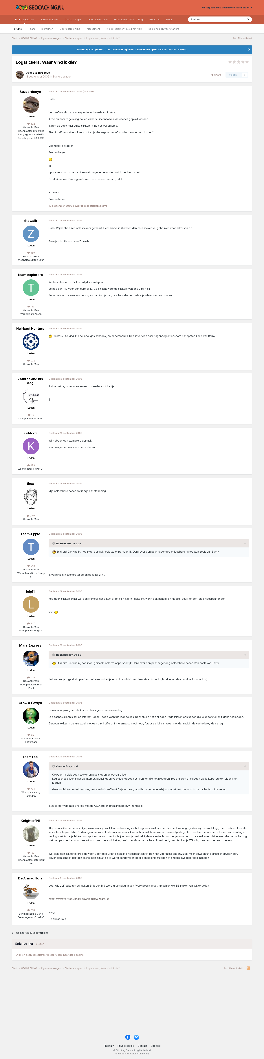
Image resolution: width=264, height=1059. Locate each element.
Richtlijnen (47, 28)
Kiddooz (30, 433)
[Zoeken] (204, 19)
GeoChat (154, 19)
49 (31, 414)
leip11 (30, 591)
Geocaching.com (98, 19)
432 (31, 123)
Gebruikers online (70, 28)
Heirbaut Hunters (30, 329)
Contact (142, 1045)
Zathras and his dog (30, 381)
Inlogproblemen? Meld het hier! (124, 28)
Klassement (93, 28)
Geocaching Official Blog (128, 19)
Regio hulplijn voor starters (163, 28)
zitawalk (30, 221)
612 (30, 734)
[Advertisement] (122, 1004)
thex (30, 484)
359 (31, 252)
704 (31, 788)
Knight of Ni (30, 821)
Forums (17, 28)
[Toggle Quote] (54, 543)
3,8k (31, 515)
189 (30, 306)
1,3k (31, 360)
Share (216, 74)
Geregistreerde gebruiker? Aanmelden (227, 7)
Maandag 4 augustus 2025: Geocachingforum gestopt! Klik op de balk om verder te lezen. (132, 49)
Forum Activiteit (49, 19)
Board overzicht (24, 21)
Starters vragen (62, 76)
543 (31, 565)
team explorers (30, 275)
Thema (108, 1045)
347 (31, 623)
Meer (169, 19)
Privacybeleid (126, 1045)
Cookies (156, 1045)
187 (30, 852)
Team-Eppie (30, 534)
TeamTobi (30, 757)
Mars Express (30, 645)
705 (31, 677)
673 (31, 465)
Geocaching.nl (73, 19)
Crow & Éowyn (30, 703)
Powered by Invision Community (132, 1053)
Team (31, 28)
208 (31, 910)
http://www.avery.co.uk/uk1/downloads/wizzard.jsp (79, 898)
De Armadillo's (30, 878)
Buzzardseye (30, 92)
